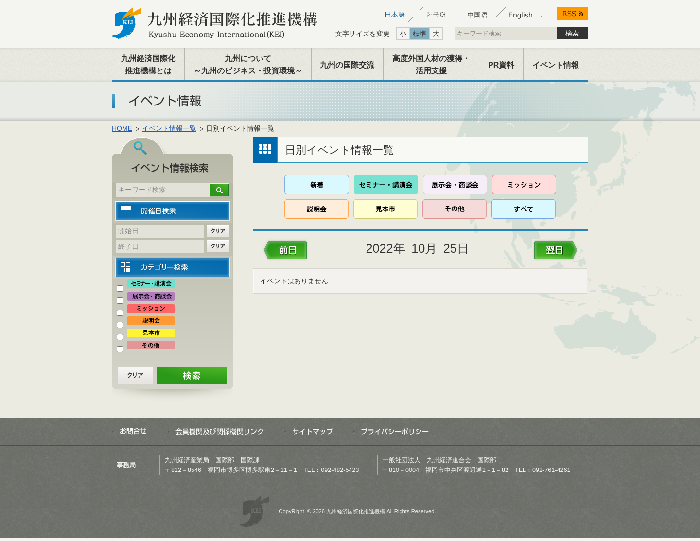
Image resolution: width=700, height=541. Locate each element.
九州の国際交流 (347, 65)
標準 (419, 33)
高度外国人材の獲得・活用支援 (431, 64)
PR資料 (501, 65)
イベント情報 (555, 65)
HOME (122, 128)
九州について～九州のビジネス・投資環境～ (247, 64)
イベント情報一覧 (169, 128)
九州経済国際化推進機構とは (148, 64)
